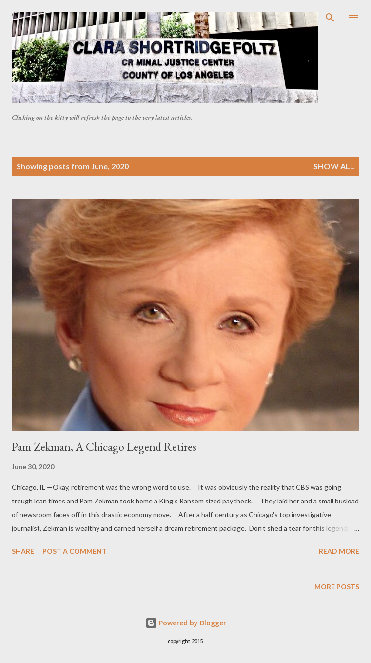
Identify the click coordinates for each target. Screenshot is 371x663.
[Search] (330, 17)
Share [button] (23, 551)
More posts (336, 587)
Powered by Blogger (185, 622)
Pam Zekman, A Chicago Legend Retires (104, 446)
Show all (333, 166)
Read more (339, 551)
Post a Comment (74, 551)
